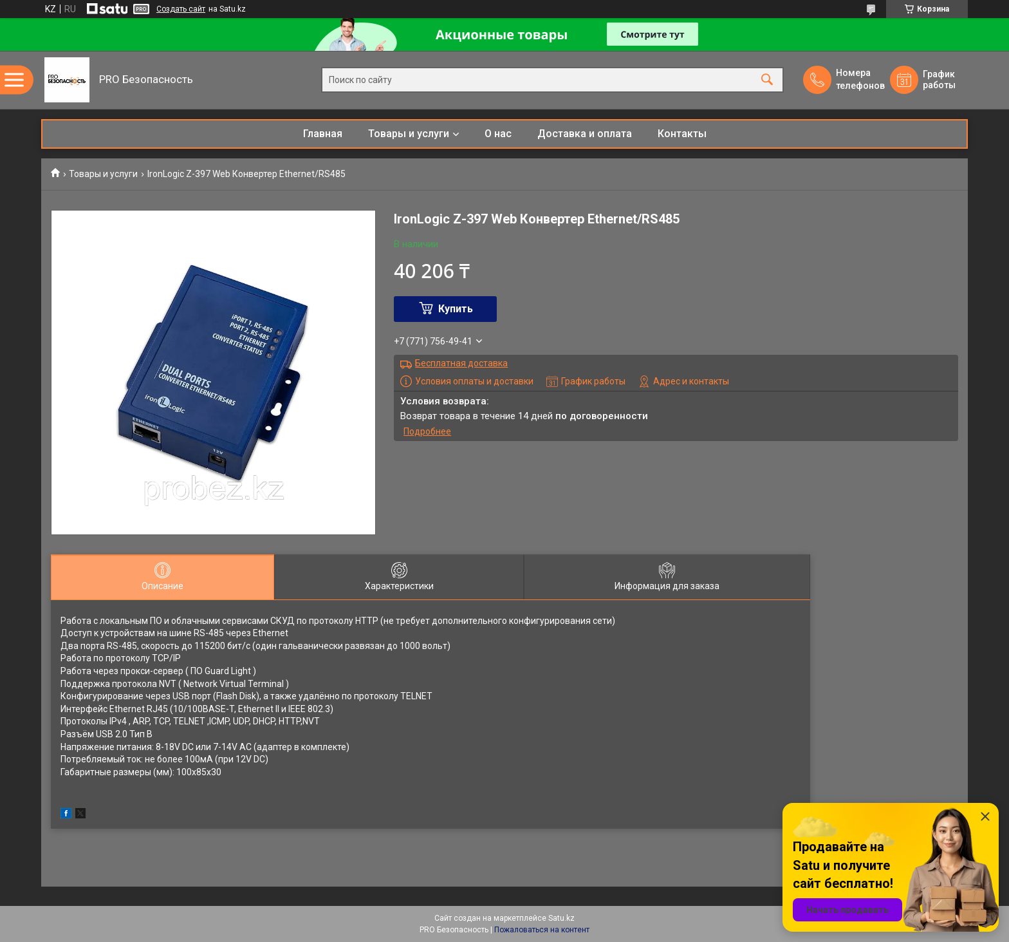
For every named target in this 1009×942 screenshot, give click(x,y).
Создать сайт (180, 9)
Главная (322, 133)
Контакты (682, 133)
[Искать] (767, 80)
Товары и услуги (408, 133)
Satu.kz (561, 918)
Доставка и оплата (584, 133)
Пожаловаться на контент (541, 929)
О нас (498, 133)
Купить (455, 309)
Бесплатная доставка (461, 363)
